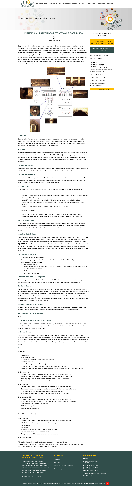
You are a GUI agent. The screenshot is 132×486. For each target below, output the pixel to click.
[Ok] (130, 483)
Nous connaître (41, 4)
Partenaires (91, 4)
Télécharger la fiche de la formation (102, 49)
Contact (110, 4)
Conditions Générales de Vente (63, 466)
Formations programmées (68, 4)
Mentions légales (58, 469)
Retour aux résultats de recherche (102, 35)
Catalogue (53, 4)
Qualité (81, 4)
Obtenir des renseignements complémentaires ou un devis (102, 42)
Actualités (101, 4)
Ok (107, 483)
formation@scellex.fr (98, 85)
